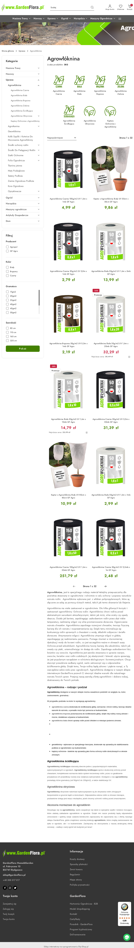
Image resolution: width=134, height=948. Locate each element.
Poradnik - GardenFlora (81, 924)
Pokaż (22, 348)
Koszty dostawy (77, 859)
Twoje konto (9, 919)
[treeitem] (23, 68)
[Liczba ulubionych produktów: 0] (120, 7)
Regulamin (75, 874)
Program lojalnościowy (81, 929)
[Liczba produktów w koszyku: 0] (129, 7)
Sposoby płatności (79, 864)
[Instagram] (10, 888)
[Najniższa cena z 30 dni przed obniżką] (129, 356)
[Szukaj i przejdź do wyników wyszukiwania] (92, 7)
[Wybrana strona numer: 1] (89, 586)
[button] (22, 18)
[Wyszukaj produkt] (72, 8)
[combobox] (62, 137)
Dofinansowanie (77, 934)
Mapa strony (76, 879)
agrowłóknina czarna (60, 707)
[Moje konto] (110, 7)
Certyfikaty (75, 919)
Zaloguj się (8, 909)
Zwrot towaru (76, 869)
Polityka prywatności (80, 884)
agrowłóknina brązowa (61, 714)
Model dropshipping (80, 909)
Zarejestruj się (9, 903)
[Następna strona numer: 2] (105, 586)
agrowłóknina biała (59, 720)
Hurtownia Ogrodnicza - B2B (84, 903)
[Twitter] (15, 888)
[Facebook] (5, 888)
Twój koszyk (8, 914)
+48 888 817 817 (11, 880)
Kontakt (73, 914)
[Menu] (129, 903)
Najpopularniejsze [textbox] (55, 137)
